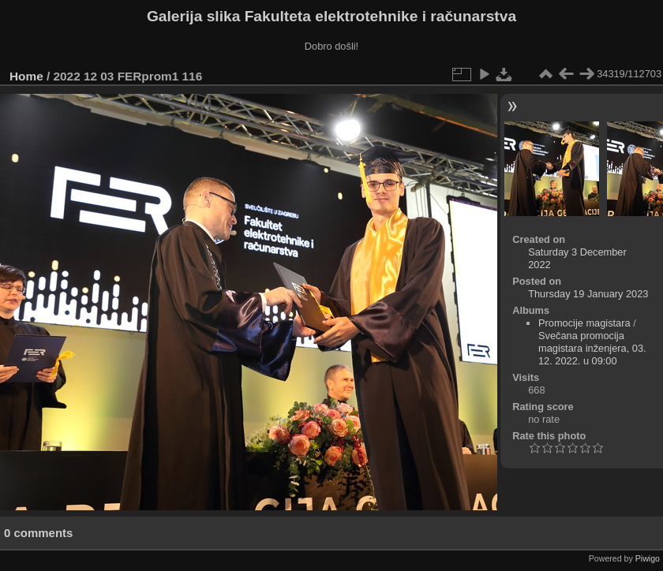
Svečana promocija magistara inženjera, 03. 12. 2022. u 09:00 (592, 348)
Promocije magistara (584, 323)
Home (26, 76)
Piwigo (647, 558)
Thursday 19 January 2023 (588, 294)
